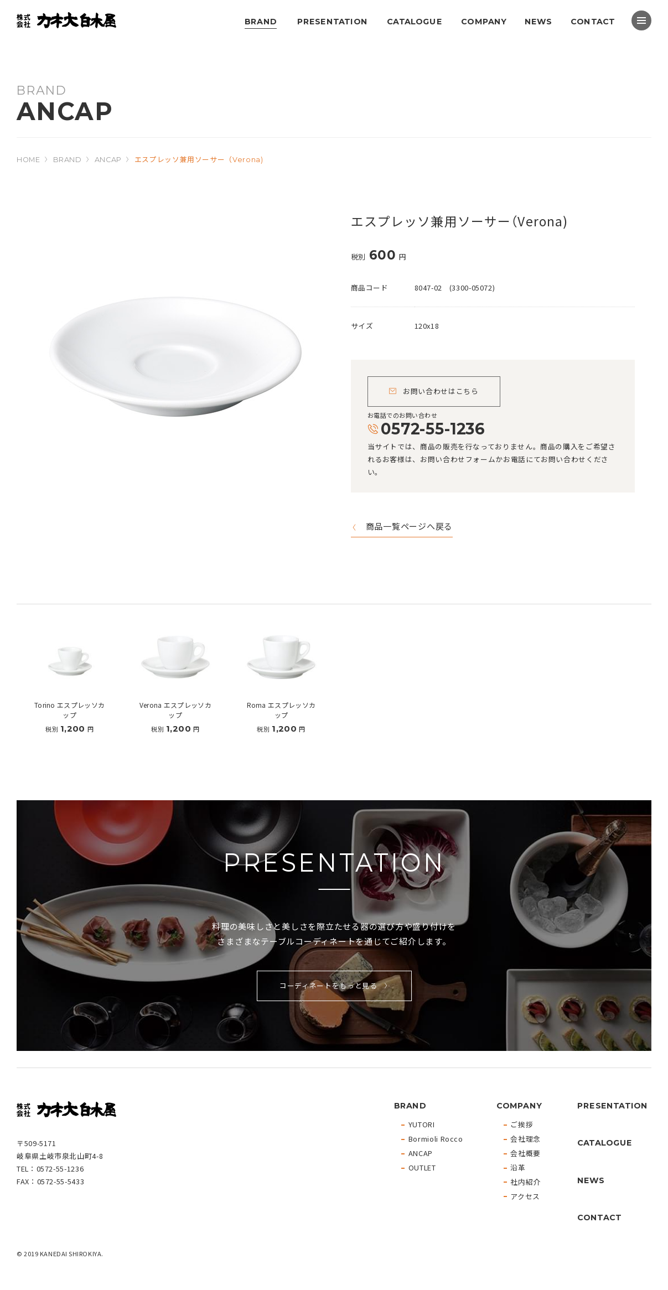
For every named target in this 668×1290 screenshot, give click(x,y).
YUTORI (421, 1124)
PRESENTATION (332, 21)
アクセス (525, 1196)
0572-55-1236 (432, 428)
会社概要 (525, 1153)
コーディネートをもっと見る (328, 985)
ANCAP (108, 160)
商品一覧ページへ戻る (409, 527)
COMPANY (483, 21)
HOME (28, 160)
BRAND (261, 21)
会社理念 (525, 1139)
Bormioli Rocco (435, 1139)
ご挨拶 (521, 1124)
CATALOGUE (414, 21)
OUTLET (422, 1168)
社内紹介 (525, 1182)
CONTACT (593, 21)
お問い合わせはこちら (440, 391)
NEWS (537, 21)
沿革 (517, 1168)
